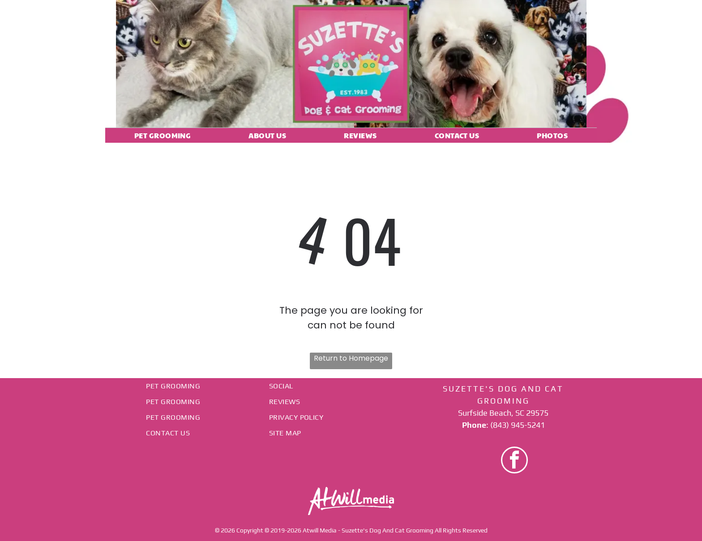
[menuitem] (163, 135)
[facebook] (514, 461)
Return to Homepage (351, 358)
